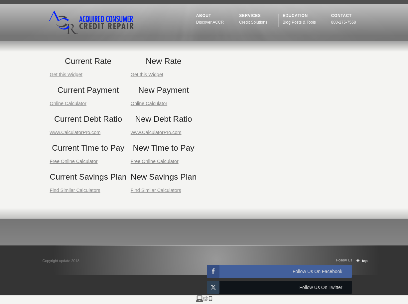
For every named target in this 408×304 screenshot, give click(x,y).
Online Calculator (68, 103)
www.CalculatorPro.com (75, 132)
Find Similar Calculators (75, 190)
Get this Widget (66, 74)
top (364, 261)
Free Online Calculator (74, 161)
